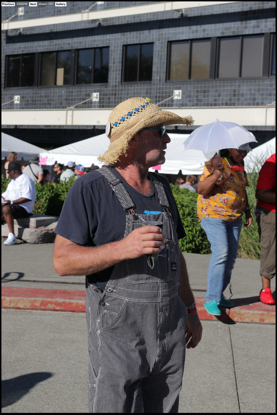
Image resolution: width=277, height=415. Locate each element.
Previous (8, 4)
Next (33, 4)
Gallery (61, 4)
